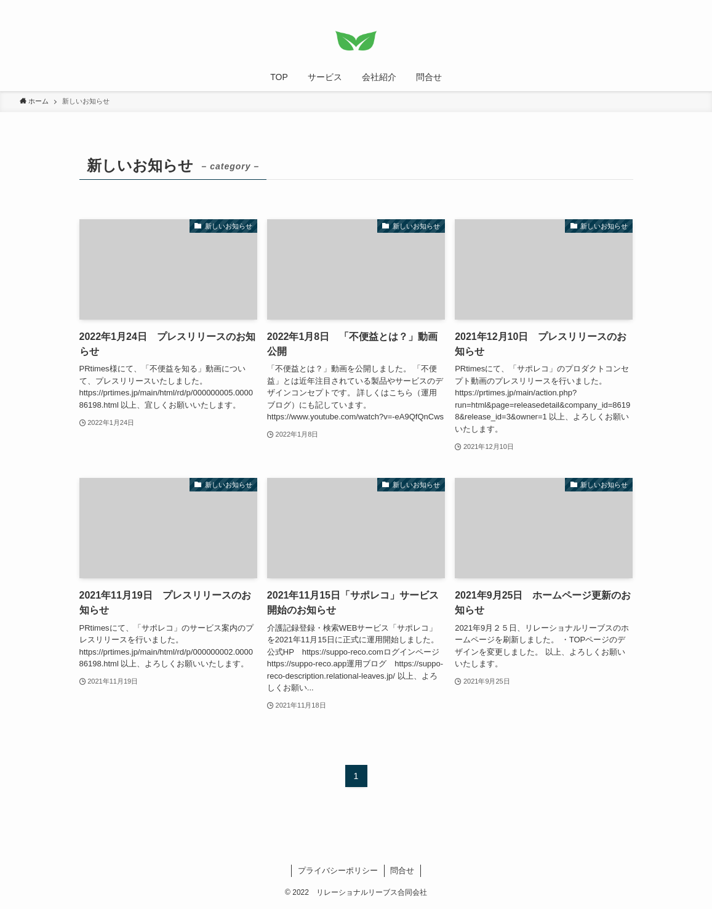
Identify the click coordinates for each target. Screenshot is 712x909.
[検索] (684, 7)
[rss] (668, 7)
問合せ (402, 870)
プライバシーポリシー (338, 870)
